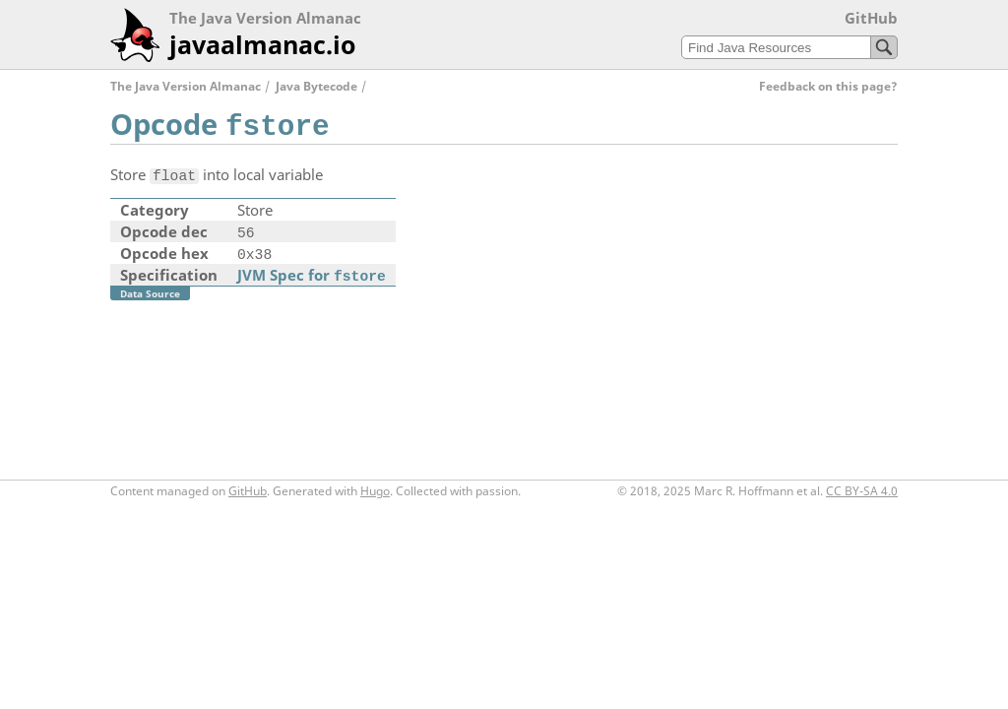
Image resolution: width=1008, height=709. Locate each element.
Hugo (375, 491)
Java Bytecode (316, 86)
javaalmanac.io (262, 44)
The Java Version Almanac (185, 86)
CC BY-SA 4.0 (862, 491)
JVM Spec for (311, 275)
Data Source (150, 293)
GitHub (871, 18)
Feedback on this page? (828, 86)
